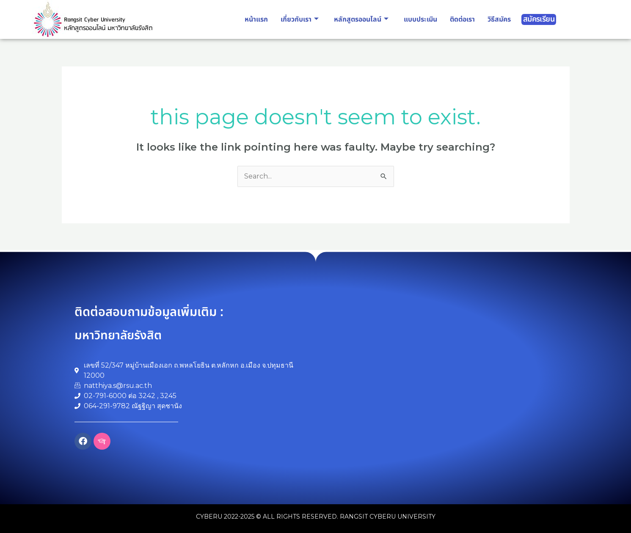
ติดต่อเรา (462, 19)
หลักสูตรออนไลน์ (361, 19)
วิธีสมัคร (499, 19)
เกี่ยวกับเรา (300, 19)
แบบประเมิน (420, 19)
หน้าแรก (256, 19)
